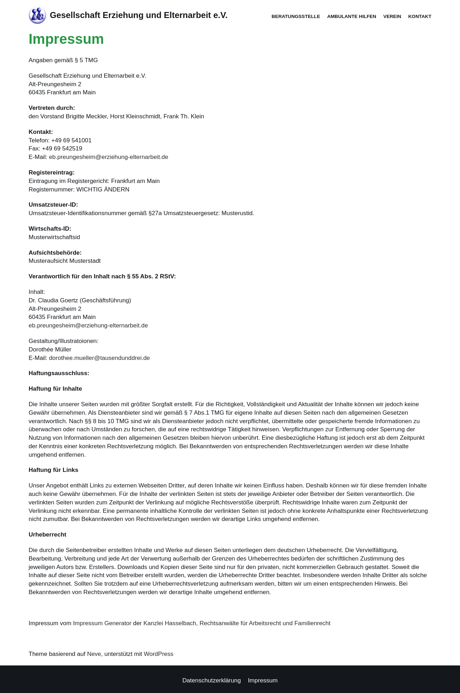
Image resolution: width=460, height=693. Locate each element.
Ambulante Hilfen (351, 16)
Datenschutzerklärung (211, 680)
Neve (94, 654)
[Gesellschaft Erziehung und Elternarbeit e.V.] (128, 15)
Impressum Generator (102, 623)
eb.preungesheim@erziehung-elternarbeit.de (109, 157)
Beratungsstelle (296, 16)
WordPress (158, 654)
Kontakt (419, 16)
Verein (392, 16)
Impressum (263, 680)
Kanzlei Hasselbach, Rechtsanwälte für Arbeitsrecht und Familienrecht (236, 623)
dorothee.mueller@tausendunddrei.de (99, 358)
